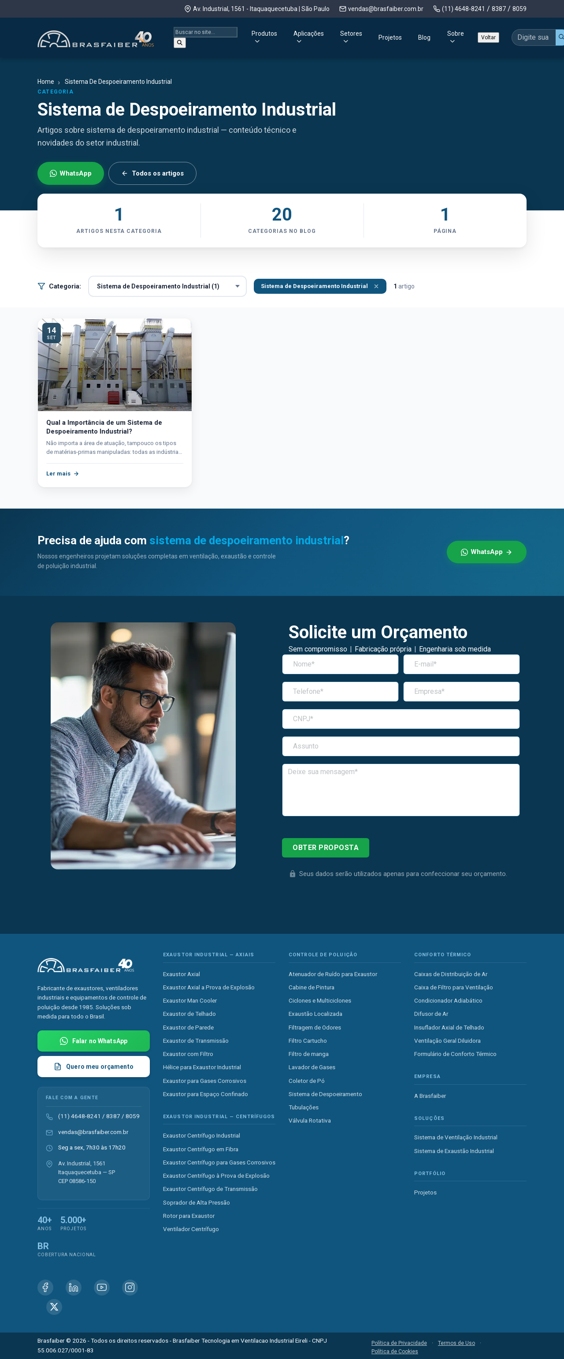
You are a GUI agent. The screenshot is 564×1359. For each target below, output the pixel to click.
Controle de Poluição (323, 955)
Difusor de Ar (431, 1013)
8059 (519, 8)
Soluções (429, 1118)
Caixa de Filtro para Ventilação (453, 987)
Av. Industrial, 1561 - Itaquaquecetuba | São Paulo (261, 8)
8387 (499, 8)
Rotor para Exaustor (189, 1215)
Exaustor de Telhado (189, 1013)
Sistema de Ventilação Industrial (455, 1137)
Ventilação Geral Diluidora (447, 1040)
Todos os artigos (152, 173)
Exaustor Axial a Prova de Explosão (209, 987)
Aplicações (245, 35)
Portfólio (429, 1173)
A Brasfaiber (430, 1095)
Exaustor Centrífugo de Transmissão (210, 1188)
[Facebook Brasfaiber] (45, 1287)
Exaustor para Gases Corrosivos (204, 1080)
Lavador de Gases (312, 1067)
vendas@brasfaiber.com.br (385, 8)
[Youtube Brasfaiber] (102, 1287)
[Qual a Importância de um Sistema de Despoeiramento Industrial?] (115, 364)
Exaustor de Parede (188, 1027)
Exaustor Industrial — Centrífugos (219, 1116)
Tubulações (304, 1107)
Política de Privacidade (399, 1343)
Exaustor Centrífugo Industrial (201, 1135)
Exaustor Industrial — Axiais (208, 955)
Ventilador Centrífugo (191, 1228)
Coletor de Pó (307, 1080)
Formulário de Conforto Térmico (455, 1053)
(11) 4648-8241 (463, 8)
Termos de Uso (456, 1343)
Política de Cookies (394, 1351)
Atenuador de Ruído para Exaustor (333, 973)
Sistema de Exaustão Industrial (454, 1150)
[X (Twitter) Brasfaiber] (54, 1307)
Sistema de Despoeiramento (325, 1093)
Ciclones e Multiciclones (320, 1000)
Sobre (416, 35)
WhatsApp (71, 173)
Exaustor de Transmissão (196, 1040)
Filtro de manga (309, 1053)
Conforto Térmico (442, 955)
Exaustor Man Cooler (190, 1000)
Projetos (350, 35)
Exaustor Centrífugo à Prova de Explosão (216, 1175)
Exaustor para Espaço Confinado (205, 1093)
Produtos (189, 35)
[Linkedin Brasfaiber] (74, 1287)
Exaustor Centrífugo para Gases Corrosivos (219, 1162)
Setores (300, 35)
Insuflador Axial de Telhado (449, 1027)
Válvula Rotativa (310, 1120)
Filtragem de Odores (315, 1027)
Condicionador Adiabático (448, 1000)
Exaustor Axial (181, 973)
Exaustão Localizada (315, 1013)
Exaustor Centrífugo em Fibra (200, 1149)
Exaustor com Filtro (188, 1053)
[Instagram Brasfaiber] (130, 1287)
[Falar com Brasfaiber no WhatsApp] (93, 1041)
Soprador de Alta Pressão (196, 1202)
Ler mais (62, 473)
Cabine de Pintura (311, 987)
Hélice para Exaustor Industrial (202, 1067)
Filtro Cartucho (308, 1040)
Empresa (427, 1076)
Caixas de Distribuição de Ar (450, 973)
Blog (384, 35)
